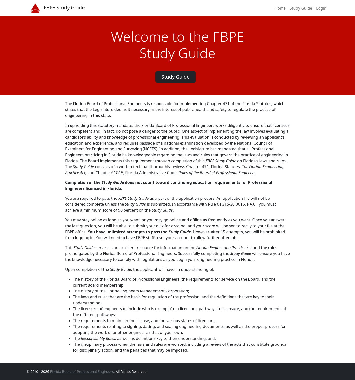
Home (280, 8)
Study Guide (301, 8)
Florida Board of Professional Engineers (82, 371)
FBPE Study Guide (58, 8)
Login (321, 8)
